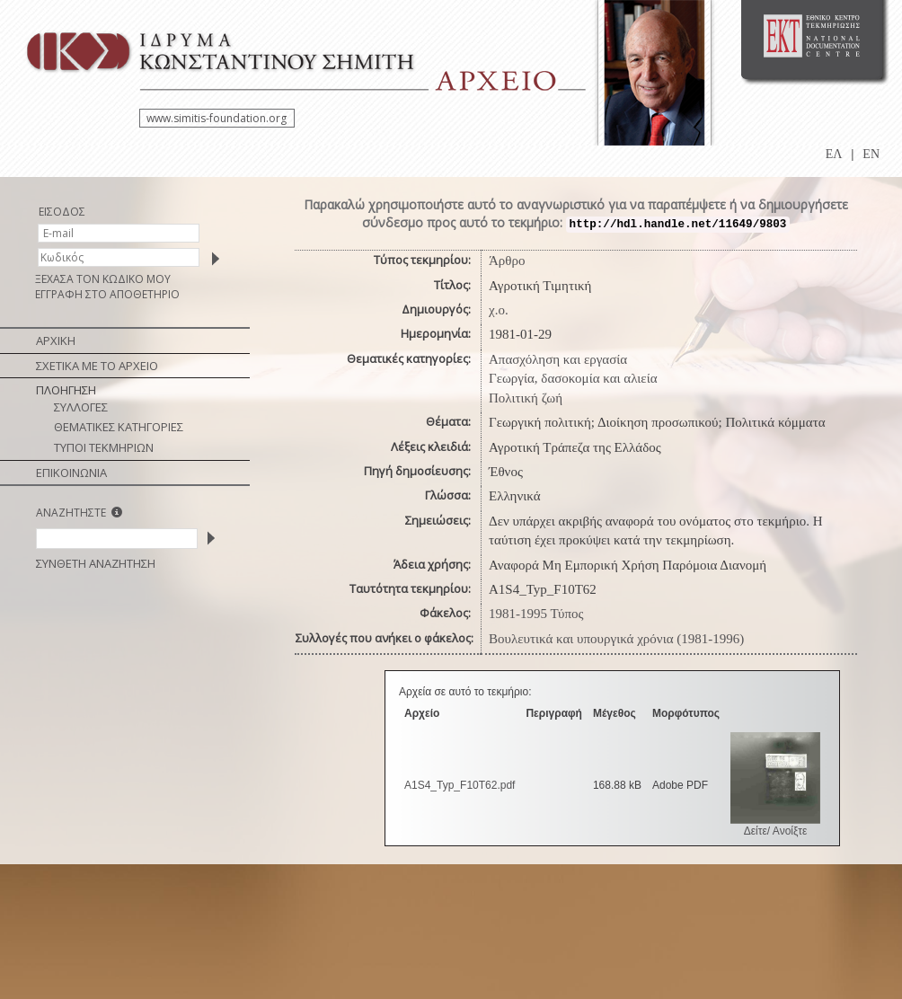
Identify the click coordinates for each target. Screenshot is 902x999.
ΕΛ (834, 154)
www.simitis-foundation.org (216, 118)
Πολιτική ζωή (525, 398)
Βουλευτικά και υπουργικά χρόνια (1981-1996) (616, 639)
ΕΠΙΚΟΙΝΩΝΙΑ (71, 472)
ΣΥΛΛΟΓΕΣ (81, 407)
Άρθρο (507, 260)
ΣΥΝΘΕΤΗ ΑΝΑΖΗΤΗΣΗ (95, 563)
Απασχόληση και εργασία (558, 359)
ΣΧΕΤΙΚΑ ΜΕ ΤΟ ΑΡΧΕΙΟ (97, 366)
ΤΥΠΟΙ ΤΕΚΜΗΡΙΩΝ (104, 447)
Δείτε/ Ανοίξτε (776, 831)
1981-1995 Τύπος (536, 613)
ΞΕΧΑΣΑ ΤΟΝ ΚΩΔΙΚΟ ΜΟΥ (103, 279)
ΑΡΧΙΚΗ (55, 340)
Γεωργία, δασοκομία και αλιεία (573, 378)
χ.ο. (498, 310)
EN (871, 154)
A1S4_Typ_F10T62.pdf (459, 785)
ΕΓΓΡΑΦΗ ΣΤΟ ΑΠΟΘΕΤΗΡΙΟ (107, 294)
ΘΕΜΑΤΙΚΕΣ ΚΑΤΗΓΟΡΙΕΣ (118, 427)
